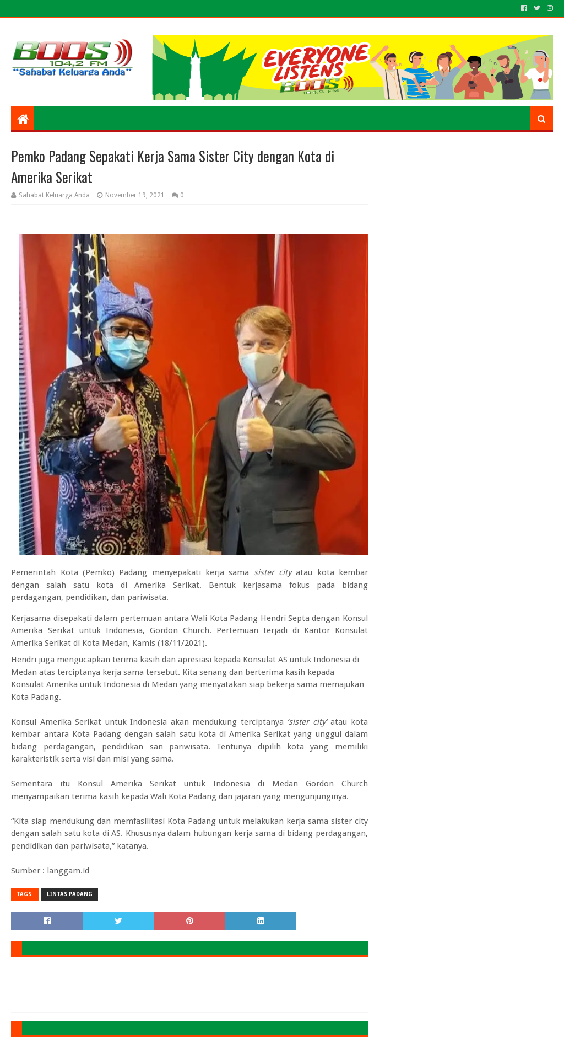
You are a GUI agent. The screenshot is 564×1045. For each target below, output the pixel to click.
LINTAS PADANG (70, 894)
